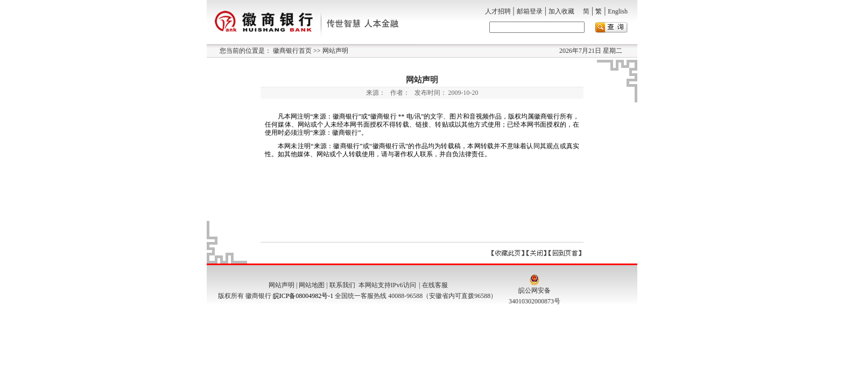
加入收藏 (561, 11)
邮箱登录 (530, 11)
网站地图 (312, 285)
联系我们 (342, 285)
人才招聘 (498, 11)
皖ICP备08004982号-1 (303, 296)
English (618, 11)
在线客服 (435, 285)
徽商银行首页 (292, 50)
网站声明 (334, 50)
